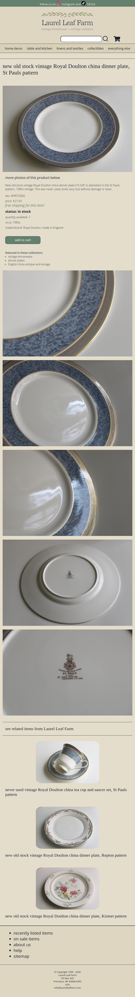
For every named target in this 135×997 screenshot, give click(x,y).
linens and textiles (70, 48)
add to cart (23, 240)
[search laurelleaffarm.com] (106, 39)
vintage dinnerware (20, 256)
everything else (119, 48)
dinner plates (16, 260)
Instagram (68, 4)
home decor (13, 48)
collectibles (95, 48)
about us (22, 944)
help (18, 950)
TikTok (91, 4)
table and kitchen (39, 48)
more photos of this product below (32, 177)
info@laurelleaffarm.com (67, 987)
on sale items (27, 939)
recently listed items (33, 933)
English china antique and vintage (29, 264)
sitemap (21, 956)
